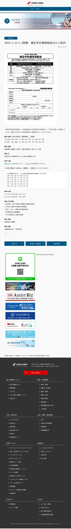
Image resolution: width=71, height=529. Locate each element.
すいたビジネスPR (46, 448)
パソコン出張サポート (17, 483)
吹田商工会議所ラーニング (18, 469)
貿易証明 (12, 494)
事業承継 (43, 402)
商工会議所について (13, 380)
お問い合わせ (45, 508)
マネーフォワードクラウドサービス (21, 448)
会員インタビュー (46, 452)
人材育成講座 (14, 466)
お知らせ (14, 244)
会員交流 (12, 424)
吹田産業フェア (15, 438)
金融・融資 (44, 385)
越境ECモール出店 (15, 462)
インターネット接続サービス (19, 480)
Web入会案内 (35, 373)
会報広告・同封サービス (17, 476)
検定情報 (57, 244)
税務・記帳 (44, 395)
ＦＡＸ (27, 163)
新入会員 (43, 459)
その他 (39, 500)
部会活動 (12, 427)
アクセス (12, 392)
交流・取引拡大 (11, 415)
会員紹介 (40, 444)
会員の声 (43, 455)
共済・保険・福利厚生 (45, 415)
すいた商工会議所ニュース (18, 395)
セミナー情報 (14, 508)
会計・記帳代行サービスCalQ (19, 452)
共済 (42, 420)
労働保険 (43, 427)
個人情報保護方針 (46, 511)
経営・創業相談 (42, 380)
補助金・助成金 (46, 388)
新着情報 (12, 505)
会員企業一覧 (15, 431)
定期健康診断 (45, 431)
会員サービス (11, 444)
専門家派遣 (44, 399)
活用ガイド (13, 399)
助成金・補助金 (35, 244)
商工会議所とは (15, 385)
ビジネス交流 (14, 420)
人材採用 (43, 409)
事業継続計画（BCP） (48, 406)
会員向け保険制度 (46, 424)
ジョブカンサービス (16, 455)
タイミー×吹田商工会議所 (18, 490)
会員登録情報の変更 (47, 515)
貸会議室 (12, 487)
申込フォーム (9, 163)
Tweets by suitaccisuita (45, 254)
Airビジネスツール (15, 459)
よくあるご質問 (46, 505)
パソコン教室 (14, 473)
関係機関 (12, 388)
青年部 (12, 434)
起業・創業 (44, 392)
